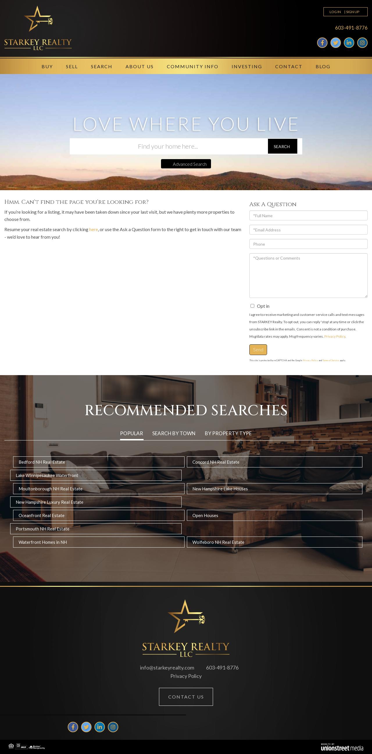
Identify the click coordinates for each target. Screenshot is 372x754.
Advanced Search (190, 164)
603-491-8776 (351, 28)
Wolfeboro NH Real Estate (218, 542)
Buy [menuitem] (47, 66)
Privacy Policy (334, 336)
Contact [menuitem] (289, 66)
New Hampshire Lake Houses (220, 488)
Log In (335, 12)
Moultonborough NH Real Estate (51, 488)
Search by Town (174, 433)
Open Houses (205, 515)
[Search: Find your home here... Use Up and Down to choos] (168, 146)
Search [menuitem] (101, 66)
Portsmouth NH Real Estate (42, 528)
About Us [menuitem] (140, 66)
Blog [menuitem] (323, 66)
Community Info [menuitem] (193, 66)
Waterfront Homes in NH (43, 542)
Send (258, 349)
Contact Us (186, 696)
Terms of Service (331, 360)
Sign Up (352, 12)
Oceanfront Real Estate (42, 515)
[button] (282, 146)
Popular (131, 433)
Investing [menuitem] (247, 66)
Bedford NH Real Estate (42, 462)
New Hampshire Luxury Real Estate (49, 502)
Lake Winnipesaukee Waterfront (47, 475)
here (93, 229)
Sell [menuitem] (72, 66)
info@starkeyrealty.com (167, 667)
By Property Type (228, 433)
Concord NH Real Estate (215, 462)
